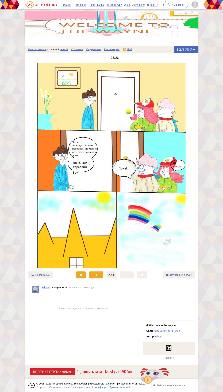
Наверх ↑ (169, 357)
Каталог (67, 5)
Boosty (154, 5)
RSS (129, 49)
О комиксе (77, 49)
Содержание (93, 49)
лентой (64, 49)
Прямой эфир (114, 5)
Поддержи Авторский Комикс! (52, 371)
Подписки (80, 5)
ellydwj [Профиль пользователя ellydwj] (46, 287)
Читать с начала (37, 49)
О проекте (42, 387)
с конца (53, 49)
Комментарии (112, 49)
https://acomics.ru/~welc (167, 330)
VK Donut (128, 371)
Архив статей (117, 387)
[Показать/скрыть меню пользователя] (194, 4)
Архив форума (100, 387)
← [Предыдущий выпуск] (107, 57)
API (128, 5)
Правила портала (81, 387)
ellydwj (159, 336)
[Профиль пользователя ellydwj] (35, 289)
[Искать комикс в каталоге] (154, 385)
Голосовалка (97, 5)
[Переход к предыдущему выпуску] (46, 165)
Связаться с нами (59, 387)
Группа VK (139, 5)
